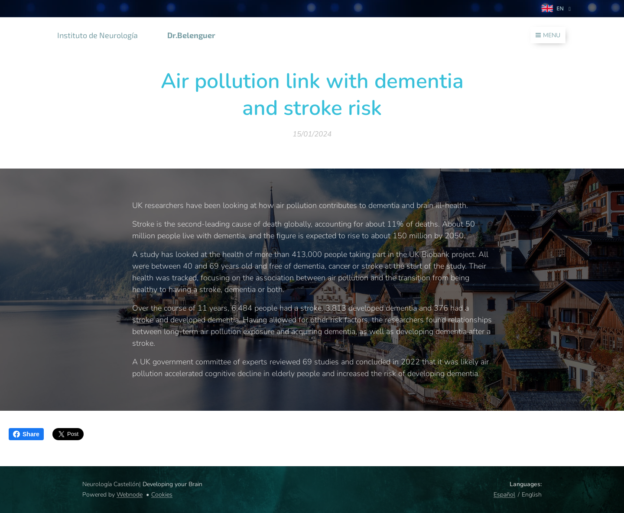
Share (26, 434)
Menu (548, 35)
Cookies (161, 494)
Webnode (130, 494)
